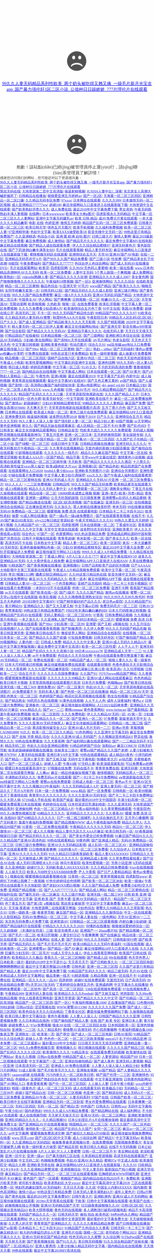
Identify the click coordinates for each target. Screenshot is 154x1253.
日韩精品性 (61, 484)
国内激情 (140, 1187)
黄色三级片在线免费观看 (88, 412)
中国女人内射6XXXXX (114, 1187)
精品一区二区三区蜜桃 (22, 286)
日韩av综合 (24, 1007)
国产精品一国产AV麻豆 (65, 948)
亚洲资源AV (59, 921)
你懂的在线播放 (98, 926)
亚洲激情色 (140, 1075)
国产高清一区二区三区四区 (63, 989)
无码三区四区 (25, 1106)
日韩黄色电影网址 (137, 1079)
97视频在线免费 (59, 768)
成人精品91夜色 (121, 755)
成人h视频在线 (16, 489)
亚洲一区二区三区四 (102, 966)
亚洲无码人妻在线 (39, 993)
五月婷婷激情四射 (107, 435)
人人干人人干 (128, 646)
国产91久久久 (66, 1241)
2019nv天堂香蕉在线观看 (54, 1201)
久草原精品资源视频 (96, 1156)
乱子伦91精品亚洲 (133, 1039)
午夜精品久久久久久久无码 (90, 827)
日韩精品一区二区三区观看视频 (94, 921)
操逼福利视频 (37, 417)
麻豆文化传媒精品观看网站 (35, 430)
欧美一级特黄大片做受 (39, 1147)
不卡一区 (44, 313)
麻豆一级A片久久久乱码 (72, 295)
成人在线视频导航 (33, 1115)
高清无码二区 (25, 313)
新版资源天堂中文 (133, 719)
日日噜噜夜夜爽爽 (42, 849)
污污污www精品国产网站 (118, 673)
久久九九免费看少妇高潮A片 (40, 308)
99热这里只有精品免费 (54, 1192)
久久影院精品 (10, 917)
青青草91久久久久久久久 (48, 795)
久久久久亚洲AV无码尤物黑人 (41, 723)
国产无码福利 (123, 349)
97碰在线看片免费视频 (25, 475)
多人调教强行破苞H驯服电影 (105, 1210)
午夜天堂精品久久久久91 (94, 520)
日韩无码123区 (52, 290)
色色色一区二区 (56, 1039)
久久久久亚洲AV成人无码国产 (73, 737)
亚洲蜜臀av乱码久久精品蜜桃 (124, 498)
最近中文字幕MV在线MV (66, 380)
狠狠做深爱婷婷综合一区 (130, 926)
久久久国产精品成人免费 (100, 885)
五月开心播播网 (137, 818)
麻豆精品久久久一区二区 (51, 719)
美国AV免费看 (132, 308)
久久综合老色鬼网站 (34, 939)
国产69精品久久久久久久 (36, 818)
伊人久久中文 (39, 1219)
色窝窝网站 (64, 534)
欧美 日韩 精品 (86, 218)
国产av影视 (8, 1228)
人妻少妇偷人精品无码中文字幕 (81, 1246)
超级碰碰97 (32, 403)
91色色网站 (84, 732)
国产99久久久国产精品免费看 (65, 259)
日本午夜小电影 (122, 1084)
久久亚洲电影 (15, 867)
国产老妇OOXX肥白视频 (61, 885)
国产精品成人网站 (92, 890)
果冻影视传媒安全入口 (49, 728)
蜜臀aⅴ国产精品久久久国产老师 (104, 750)
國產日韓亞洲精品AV (51, 574)
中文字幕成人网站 (71, 371)
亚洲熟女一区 (25, 1034)
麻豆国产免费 (135, 403)
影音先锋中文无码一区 (105, 232)
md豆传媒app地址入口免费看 (129, 344)
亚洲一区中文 (15, 1156)
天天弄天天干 (78, 962)
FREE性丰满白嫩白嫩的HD (86, 610)
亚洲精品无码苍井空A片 (23, 259)
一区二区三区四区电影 (136, 962)
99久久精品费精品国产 (109, 389)
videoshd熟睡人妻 (35, 277)
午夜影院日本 (97, 317)
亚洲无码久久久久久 (131, 444)
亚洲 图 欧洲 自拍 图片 (73, 236)
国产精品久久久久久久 (61, 858)
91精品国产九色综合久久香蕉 (87, 1228)
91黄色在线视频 (71, 700)
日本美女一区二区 (13, 637)
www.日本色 (144, 268)
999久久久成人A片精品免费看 (105, 552)
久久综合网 (111, 1237)
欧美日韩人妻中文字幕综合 (25, 1016)
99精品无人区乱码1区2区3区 (131, 317)
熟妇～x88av (102, 349)
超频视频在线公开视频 (22, 1205)
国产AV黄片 (132, 371)
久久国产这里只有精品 (136, 966)
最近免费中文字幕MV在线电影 (128, 241)
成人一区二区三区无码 (54, 1088)
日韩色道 (78, 966)
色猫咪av (22, 1079)
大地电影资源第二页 (27, 556)
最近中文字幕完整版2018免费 (47, 966)
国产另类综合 (10, 538)
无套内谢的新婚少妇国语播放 (107, 448)
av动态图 (125, 759)
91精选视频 (80, 975)
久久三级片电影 (73, 894)
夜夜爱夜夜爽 (37, 1084)
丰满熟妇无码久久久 (20, 777)
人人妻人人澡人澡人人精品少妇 (115, 1066)
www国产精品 (100, 286)
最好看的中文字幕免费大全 (107, 1219)
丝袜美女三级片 (66, 750)
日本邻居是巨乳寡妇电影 (87, 804)
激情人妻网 (122, 236)
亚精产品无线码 (90, 583)
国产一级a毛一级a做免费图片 (71, 516)
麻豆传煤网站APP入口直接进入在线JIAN (96, 561)
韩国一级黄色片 (24, 1088)
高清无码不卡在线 (18, 543)
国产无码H (74, 939)
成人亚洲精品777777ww (29, 205)
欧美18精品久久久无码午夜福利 (97, 944)
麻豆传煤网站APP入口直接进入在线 (111, 948)
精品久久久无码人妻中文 (47, 489)
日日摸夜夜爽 (90, 498)
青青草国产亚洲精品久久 (52, 1223)
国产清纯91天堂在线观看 (72, 340)
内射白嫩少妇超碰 (133, 921)
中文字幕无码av (127, 1138)
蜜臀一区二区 (140, 592)
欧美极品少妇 (112, 1088)
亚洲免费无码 (15, 417)
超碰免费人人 (18, 1025)
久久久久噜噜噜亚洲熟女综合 (80, 597)
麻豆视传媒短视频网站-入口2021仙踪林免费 (94, 705)
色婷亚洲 (52, 223)
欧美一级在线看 (121, 268)
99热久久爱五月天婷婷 (131, 520)
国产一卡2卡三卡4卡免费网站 (95, 777)
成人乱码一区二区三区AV (107, 845)
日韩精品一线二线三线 (125, 723)
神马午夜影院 (70, 863)
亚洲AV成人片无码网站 (130, 1196)
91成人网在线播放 (33, 516)
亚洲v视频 (58, 376)
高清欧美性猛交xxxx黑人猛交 (22, 466)
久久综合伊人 (120, 849)
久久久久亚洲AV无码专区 (87, 795)
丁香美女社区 (75, 1011)
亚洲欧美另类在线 (40, 1165)
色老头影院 (121, 340)
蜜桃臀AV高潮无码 (77, 1030)
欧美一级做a (133, 881)
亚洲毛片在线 (71, 1232)
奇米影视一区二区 (90, 538)
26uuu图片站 (108, 930)
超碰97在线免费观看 (89, 980)
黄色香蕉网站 (94, 709)
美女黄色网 (140, 277)
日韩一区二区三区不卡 (99, 1151)
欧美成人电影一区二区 (51, 412)
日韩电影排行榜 (125, 939)
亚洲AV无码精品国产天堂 (60, 1205)
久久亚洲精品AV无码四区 (31, 1142)
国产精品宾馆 (68, 1147)
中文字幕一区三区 (66, 367)
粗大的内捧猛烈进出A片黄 (40, 1232)
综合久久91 (96, 344)
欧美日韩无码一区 (119, 831)
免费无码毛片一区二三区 (119, 606)
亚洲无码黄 (129, 768)
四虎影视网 (69, 525)
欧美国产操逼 (63, 800)
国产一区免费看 (99, 791)
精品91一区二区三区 (127, 827)
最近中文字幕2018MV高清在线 (57, 1250)
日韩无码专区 (104, 637)
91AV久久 (88, 367)
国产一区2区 (92, 196)
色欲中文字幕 (40, 232)
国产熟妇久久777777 (57, 263)
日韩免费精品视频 (118, 615)
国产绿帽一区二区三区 (32, 444)
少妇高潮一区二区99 (68, 624)
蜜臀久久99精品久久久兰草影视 (120, 908)
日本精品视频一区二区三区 (61, 335)
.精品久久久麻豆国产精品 (99, 453)
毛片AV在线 (138, 971)
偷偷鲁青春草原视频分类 (71, 1142)
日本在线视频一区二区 (97, 525)
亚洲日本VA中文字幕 (62, 755)
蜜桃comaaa (73, 709)
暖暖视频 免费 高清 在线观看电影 (72, 511)
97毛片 (83, 286)
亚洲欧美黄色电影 (54, 344)
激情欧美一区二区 (39, 1129)
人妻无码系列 (79, 1097)
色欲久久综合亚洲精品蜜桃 (47, 746)
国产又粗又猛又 (107, 993)
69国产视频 (124, 421)
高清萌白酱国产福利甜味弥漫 (52, 385)
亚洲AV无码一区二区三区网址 (103, 1115)
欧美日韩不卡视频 (13, 682)
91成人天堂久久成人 (66, 953)
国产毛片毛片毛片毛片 (54, 944)
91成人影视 (27, 1070)
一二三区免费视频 (37, 484)
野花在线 (141, 737)
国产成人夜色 (104, 1061)
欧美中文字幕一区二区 (118, 570)
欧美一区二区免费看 (55, 272)
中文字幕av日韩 (86, 606)
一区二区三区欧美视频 (87, 1039)
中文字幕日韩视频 (25, 344)
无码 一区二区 (48, 1106)
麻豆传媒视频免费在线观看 (64, 664)
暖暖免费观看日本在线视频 (20, 804)
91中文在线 (111, 308)
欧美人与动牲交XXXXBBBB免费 (52, 872)
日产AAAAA (140, 565)
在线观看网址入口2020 (25, 471)
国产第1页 (34, 903)
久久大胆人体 (10, 800)
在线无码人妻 (113, 331)
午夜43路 (70, 764)
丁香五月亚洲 (53, 435)
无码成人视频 (143, 430)
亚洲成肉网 (104, 984)
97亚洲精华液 (18, 232)
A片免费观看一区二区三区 (88, 489)
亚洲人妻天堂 (34, 759)
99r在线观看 (118, 957)
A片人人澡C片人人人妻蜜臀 (59, 1151)
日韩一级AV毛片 (77, 389)
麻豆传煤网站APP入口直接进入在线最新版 (88, 1165)
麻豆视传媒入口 (12, 349)
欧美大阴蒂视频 (41, 1210)
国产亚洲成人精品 (105, 840)
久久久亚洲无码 (119, 804)
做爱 (15, 516)
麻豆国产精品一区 (69, 912)
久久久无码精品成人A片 (80, 786)
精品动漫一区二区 (42, 493)
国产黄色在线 (15, 1196)
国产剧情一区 (18, 385)
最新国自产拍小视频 (120, 1169)
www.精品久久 (30, 709)
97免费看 (111, 719)
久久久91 (129, 1165)
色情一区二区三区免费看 (91, 588)
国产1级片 (19, 439)
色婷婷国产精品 (51, 696)
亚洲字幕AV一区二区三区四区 (92, 439)
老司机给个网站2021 (120, 1232)
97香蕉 (98, 615)
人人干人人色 (95, 700)
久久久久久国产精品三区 (126, 1048)
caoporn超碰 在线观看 (28, 1075)
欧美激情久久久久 (56, 1052)
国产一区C (84, 349)
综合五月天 (27, 673)
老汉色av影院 (112, 601)
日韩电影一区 (123, 791)
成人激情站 (56, 241)
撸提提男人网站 (73, 633)
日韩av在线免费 (49, 1057)
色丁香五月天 (15, 903)
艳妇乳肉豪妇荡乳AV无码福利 (38, 1187)
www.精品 (78, 791)
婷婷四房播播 (40, 367)
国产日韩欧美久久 (104, 962)
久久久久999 (111, 200)
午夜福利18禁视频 (59, 281)
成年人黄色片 (124, 1192)
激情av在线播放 (117, 592)
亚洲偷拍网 (23, 809)
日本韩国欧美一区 (121, 1025)
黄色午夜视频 (57, 1016)
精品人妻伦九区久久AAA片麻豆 (79, 831)
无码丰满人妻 (48, 691)
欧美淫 (44, 268)
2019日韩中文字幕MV (38, 601)
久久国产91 (88, 673)
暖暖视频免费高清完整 (47, 1133)
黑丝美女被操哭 (73, 903)
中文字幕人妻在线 (83, 917)
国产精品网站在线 (104, 1111)
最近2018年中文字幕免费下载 (95, 209)
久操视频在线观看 (13, 493)
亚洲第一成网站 (37, 498)
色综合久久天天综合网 (75, 655)
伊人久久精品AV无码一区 (106, 714)
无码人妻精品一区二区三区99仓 (68, 615)
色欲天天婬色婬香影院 (134, 358)
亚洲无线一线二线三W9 (18, 687)
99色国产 (87, 1106)
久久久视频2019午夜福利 (41, 786)
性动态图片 (78, 344)
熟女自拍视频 (117, 696)
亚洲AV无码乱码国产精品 (112, 295)
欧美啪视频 (36, 304)
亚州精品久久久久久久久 (85, 813)
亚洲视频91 (71, 565)
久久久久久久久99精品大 (66, 678)
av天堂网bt (142, 421)
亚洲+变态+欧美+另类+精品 (122, 493)
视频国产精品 (71, 1178)
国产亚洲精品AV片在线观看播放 (43, 1124)
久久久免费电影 (73, 714)
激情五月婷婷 (70, 223)
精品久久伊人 (132, 822)
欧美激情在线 (136, 1052)
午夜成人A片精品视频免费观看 (76, 570)
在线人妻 (58, 939)
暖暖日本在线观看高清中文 (25, 768)
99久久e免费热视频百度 (18, 813)
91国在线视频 (133, 944)
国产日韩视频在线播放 (133, 1223)
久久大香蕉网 (16, 669)
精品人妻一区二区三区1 (81, 543)
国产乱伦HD (136, 426)
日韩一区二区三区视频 (64, 1093)
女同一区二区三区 (107, 1129)
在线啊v (35, 214)
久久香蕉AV (114, 813)
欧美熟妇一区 (10, 277)
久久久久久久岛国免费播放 (57, 673)
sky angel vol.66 (113, 385)
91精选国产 (16, 565)
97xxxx (66, 200)
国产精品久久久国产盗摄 (48, 637)
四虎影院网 (59, 268)
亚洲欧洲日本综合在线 (122, 335)
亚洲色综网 (106, 362)
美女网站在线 (128, 1151)
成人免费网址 (142, 272)
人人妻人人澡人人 (83, 1016)
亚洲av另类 (120, 728)
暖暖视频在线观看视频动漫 (45, 876)
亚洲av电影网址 (88, 385)
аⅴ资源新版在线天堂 (134, 777)
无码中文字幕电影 (81, 759)
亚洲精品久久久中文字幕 (24, 529)
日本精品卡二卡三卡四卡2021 (121, 511)
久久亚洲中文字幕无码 (111, 732)
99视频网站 (8, 642)
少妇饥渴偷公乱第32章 (88, 669)
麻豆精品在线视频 (13, 245)
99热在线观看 (22, 1250)
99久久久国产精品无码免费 (91, 484)
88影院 (13, 263)
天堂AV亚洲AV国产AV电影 (118, 254)
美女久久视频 (25, 1057)
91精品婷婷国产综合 (85, 746)
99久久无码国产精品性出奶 (73, 313)
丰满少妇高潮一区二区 (134, 800)
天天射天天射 (15, 1241)
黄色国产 (30, 1178)
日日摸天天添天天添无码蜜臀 (100, 1043)
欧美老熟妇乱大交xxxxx (62, 1183)
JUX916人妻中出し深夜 (104, 191)
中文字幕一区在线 (133, 453)
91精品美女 (80, 1052)
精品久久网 (16, 1165)
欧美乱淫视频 (109, 304)
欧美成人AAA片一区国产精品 (42, 457)
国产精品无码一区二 (39, 1174)
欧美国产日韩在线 (133, 953)
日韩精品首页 (68, 430)
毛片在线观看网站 (23, 268)
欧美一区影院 (110, 543)
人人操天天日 (15, 872)
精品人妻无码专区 (98, 250)
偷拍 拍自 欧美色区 (94, 1214)
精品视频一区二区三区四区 (25, 358)
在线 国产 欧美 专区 (105, 1020)
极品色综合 (49, 286)
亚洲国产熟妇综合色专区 (49, 1079)
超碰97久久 (35, 867)
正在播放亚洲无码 (39, 507)
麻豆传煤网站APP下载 (104, 579)
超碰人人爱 (52, 764)
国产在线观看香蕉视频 (113, 516)
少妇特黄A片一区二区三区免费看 (83, 849)
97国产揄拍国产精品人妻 (134, 637)
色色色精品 (142, 678)
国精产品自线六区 (61, 358)
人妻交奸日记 (69, 935)
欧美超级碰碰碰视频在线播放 (30, 750)
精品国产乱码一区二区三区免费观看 (109, 223)
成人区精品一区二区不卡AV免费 (101, 426)
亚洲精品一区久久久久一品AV (34, 980)
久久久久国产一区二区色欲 (130, 1124)
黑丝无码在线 (10, 191)
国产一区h (82, 281)
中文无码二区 (29, 1160)
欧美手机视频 (83, 227)
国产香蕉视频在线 (40, 1241)
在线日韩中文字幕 (64, 444)
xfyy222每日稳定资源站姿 (54, 520)
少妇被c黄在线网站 (37, 340)
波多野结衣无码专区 (95, 529)
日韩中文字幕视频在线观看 (107, 1201)
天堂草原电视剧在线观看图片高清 (74, 408)
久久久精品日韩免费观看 (109, 867)
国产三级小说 (99, 259)
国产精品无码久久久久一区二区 (43, 836)
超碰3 (19, 1093)
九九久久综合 (124, 281)
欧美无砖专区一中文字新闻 (63, 398)
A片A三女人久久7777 (82, 556)
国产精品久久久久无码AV (46, 331)
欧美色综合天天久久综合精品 (41, 1011)
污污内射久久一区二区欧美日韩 (70, 1075)
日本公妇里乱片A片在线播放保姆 (93, 1120)
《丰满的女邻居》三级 (36, 930)
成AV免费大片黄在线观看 (118, 218)
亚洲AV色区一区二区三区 (96, 358)
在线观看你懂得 (99, 664)
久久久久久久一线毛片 (61, 453)
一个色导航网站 (64, 583)
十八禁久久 (141, 462)
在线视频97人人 (12, 628)
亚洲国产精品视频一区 (25, 890)
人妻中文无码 (83, 272)
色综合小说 (45, 236)
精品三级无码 (117, 971)
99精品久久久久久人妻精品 (102, 403)
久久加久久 (62, 507)
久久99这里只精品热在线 (88, 574)
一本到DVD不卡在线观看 (51, 588)
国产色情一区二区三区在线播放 (84, 691)
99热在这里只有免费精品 (69, 353)
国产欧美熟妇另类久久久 (30, 209)
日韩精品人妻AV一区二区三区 (27, 583)
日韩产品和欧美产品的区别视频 (105, 565)
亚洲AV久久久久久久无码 (27, 854)
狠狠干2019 (86, 417)
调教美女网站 (120, 489)
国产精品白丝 (35, 1093)
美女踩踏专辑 (133, 435)
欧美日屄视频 (47, 935)
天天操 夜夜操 (19, 908)
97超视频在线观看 (29, 453)
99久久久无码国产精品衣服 (126, 628)
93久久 (25, 732)
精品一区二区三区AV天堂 (129, 691)
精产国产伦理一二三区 (113, 1075)
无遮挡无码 (115, 980)
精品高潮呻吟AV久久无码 (19, 272)
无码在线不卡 (83, 768)
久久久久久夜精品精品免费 (93, 1223)
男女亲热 (126, 209)
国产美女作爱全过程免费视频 (91, 836)
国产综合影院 (15, 331)
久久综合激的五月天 (107, 818)
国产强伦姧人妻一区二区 (73, 421)
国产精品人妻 (10, 971)
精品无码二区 (15, 746)
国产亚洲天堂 (111, 326)
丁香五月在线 (142, 489)
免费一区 (7, 1187)
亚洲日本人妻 (132, 1020)
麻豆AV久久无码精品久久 (48, 579)
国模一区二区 (93, 1232)
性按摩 (116, 259)
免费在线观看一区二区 (50, 660)
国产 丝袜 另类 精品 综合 (30, 737)
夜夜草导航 (45, 912)
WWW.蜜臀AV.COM (71, 1007)
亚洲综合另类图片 (124, 471)
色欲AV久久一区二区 (102, 687)
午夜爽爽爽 (90, 935)
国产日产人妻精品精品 (114, 872)
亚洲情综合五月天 (82, 254)
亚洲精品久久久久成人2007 (109, 277)
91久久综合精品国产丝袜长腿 (126, 1241)
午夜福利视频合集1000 (89, 1002)
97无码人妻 (86, 764)
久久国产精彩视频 (110, 322)
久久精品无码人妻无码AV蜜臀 (28, 317)
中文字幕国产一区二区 (46, 1061)
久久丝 (90, 1187)
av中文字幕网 (18, 1133)
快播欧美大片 (107, 759)
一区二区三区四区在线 (89, 1025)
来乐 (125, 543)
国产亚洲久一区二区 (86, 719)
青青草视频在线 (112, 876)
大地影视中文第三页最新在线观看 (25, 570)
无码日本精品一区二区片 (95, 619)
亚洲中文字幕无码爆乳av (54, 218)
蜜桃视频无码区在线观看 (48, 254)
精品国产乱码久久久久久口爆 (41, 394)
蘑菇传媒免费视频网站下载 (107, 1011)
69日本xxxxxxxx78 (88, 651)
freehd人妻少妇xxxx (58, 471)
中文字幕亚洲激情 (108, 1079)
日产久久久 (8, 322)
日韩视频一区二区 (86, 299)
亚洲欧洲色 (102, 1196)
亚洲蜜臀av (37, 948)
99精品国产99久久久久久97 (115, 313)
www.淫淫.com (22, 1138)
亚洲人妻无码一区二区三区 (120, 786)
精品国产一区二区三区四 (34, 1002)
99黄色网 (83, 840)
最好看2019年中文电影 (59, 1043)
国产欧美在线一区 (44, 592)
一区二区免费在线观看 (51, 827)
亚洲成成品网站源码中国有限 (129, 534)
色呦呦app (115, 682)
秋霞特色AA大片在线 (69, 317)
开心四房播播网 (105, 1030)
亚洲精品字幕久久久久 (84, 331)
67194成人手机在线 (36, 800)
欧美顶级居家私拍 (110, 764)
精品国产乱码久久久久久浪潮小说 (47, 651)
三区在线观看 (141, 1183)
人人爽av (42, 773)
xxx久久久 (94, 475)
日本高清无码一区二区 (32, 1066)
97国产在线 (99, 1097)
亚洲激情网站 (102, 281)
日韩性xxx (118, 1106)
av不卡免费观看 (44, 655)
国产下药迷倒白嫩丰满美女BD (31, 250)
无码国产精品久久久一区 (37, 1214)
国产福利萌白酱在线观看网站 (88, 741)
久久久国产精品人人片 (122, 394)
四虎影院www (136, 876)
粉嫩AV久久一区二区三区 (120, 299)
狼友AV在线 (61, 1025)
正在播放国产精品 (121, 1002)
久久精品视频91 (54, 1120)
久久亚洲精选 (25, 236)
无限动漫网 (18, 304)
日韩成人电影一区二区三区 (92, 782)
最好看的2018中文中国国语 (95, 800)
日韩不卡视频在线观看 (39, 538)
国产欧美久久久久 (126, 286)
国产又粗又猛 (56, 759)
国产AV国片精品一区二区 (48, 439)
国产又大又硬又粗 (59, 606)
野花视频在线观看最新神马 (20, 435)
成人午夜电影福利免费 (103, 822)
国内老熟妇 (33, 1111)
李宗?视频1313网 (21, 574)
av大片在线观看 (17, 592)
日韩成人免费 (51, 642)
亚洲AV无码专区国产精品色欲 (45, 1237)
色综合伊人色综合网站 (92, 263)
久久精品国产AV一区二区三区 (37, 525)
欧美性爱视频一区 (96, 863)
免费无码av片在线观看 (54, 777)
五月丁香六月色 (114, 408)
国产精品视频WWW (69, 822)
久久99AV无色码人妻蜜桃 (88, 268)
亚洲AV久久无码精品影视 (66, 845)
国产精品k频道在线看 (35, 502)
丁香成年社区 (126, 525)
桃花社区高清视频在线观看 (85, 696)
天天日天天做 (73, 1187)
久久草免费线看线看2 (125, 858)
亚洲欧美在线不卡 (99, 398)
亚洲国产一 (88, 930)
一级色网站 (107, 917)
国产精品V (106, 1138)
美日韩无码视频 (90, 1241)
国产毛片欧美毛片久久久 (56, 1070)
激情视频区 (105, 773)
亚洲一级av (35, 1156)
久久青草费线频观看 (116, 809)
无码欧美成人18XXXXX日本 (67, 867)
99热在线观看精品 (94, 755)
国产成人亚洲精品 (32, 322)
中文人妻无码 (93, 1169)
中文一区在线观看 (137, 912)
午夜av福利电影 (87, 809)
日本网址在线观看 (87, 200)
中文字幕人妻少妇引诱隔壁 (64, 475)
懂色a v (137, 700)
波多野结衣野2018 (63, 417)
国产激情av (13, 403)
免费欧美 (133, 1178)
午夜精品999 (14, 993)
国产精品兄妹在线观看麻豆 (54, 426)
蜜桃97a (110, 1160)
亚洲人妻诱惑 (45, 1246)
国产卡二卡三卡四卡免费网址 (130, 795)
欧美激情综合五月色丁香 (82, 308)
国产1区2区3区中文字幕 (53, 1138)
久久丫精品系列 (49, 1030)
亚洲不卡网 (119, 588)
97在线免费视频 (80, 637)
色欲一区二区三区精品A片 (54, 809)
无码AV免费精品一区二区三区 (23, 511)
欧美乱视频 (47, 597)
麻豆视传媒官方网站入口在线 (58, 552)
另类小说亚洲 (121, 863)
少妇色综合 (86, 908)
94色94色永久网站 (124, 1214)
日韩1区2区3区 (132, 1205)
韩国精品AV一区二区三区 (88, 1124)
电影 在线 (36, 223)
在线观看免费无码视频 (107, 1052)
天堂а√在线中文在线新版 (19, 597)
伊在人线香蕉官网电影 (100, 953)
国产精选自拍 (112, 1093)
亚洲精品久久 (34, 606)
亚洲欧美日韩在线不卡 (42, 633)
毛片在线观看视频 (69, 250)
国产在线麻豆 (93, 502)
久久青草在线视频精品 (66, 448)
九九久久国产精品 (90, 592)
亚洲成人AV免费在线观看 (70, 1066)
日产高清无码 (135, 980)
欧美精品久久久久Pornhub (73, 993)
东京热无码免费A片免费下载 (27, 921)
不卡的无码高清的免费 (115, 367)
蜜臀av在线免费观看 (55, 782)
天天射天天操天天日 (63, 1115)
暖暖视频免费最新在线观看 (25, 678)
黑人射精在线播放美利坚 (92, 507)
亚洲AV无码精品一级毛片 (92, 899)
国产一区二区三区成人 (25, 764)
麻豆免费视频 (35, 241)
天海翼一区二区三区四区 (122, 196)
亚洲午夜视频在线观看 (20, 624)
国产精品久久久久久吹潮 (68, 277)
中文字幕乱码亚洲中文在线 (75, 362)
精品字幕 (73, 457)
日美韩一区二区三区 (83, 876)
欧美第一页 (45, 1034)
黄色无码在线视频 (68, 1210)
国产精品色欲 (109, 466)
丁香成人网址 (54, 556)
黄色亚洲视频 (10, 426)
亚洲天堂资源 (64, 998)
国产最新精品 (137, 709)
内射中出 (132, 376)
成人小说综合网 (84, 1138)
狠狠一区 (69, 304)
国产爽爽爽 (62, 299)
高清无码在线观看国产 (131, 1156)
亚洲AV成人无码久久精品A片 (124, 642)
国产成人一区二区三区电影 (91, 1034)
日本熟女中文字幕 (47, 543)
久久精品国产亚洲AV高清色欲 (23, 840)
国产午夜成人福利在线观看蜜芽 (128, 475)
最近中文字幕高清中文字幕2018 (106, 1183)
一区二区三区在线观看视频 (76, 1174)
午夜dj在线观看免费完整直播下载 (118, 655)
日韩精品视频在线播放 (97, 444)
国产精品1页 (69, 1106)
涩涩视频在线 (45, 1007)
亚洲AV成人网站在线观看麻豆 (109, 678)
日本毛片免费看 (94, 682)
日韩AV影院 (123, 1034)
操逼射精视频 (75, 191)
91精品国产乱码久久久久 (87, 971)
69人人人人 (13, 484)
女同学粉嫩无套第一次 (22, 290)
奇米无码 (119, 507)
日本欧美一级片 (12, 962)
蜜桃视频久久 (66, 1048)
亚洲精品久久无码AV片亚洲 (97, 480)
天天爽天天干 (37, 408)
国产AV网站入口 (12, 1084)
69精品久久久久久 (51, 813)
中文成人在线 (127, 1160)
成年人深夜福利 (119, 700)
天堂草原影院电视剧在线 (84, 394)
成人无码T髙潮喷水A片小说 (37, 863)
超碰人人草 (34, 1039)
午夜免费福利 (30, 263)
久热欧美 (54, 304)
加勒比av (109, 746)
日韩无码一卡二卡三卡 (128, 1228)
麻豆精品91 (13, 1174)
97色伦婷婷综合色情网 (63, 881)
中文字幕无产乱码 (110, 376)
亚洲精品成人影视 (93, 858)
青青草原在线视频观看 (29, 380)
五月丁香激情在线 (13, 795)
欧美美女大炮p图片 (80, 214)
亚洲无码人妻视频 (129, 1061)
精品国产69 (128, 1057)
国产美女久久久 (117, 538)
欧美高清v (114, 669)
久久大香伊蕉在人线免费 (45, 561)
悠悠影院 (127, 993)
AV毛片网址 (102, 340)
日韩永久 (103, 1106)
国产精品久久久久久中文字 (97, 998)
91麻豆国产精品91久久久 (134, 836)
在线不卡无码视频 (122, 1147)
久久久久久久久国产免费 (107, 1007)
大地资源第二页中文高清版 (42, 191)
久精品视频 (98, 975)
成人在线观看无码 (87, 1088)
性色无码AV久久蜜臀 (85, 1237)
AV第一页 (134, 714)
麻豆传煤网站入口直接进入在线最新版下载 (95, 205)
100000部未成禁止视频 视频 (79, 493)
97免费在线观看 (37, 353)
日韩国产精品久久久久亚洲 (119, 1016)
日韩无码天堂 (68, 1214)
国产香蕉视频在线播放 (44, 565)
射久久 (27, 426)
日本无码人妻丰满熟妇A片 (93, 1192)
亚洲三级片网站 (126, 290)
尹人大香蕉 (87, 872)
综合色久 (29, 534)
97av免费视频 (40, 1025)
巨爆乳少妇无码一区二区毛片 (27, 953)
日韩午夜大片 (82, 1196)
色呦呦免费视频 (53, 1160)
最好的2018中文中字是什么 (46, 962)
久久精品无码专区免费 (42, 200)
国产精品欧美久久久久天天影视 (71, 322)
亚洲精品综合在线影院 (104, 633)
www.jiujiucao (116, 709)
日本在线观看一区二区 (104, 371)
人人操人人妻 (98, 1084)
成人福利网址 (130, 1111)
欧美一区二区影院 (46, 714)
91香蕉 (27, 827)
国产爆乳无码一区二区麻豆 (39, 894)
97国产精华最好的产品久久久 (78, 601)
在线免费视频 (102, 1142)
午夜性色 (42, 376)
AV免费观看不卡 (24, 691)
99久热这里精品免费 (89, 534)
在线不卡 (138, 516)
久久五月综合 (140, 624)
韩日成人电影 (18, 367)
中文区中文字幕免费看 (103, 903)
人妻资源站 (110, 1057)
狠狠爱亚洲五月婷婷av (64, 196)
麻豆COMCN (126, 746)
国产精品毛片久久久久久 (85, 241)
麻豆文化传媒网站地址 (82, 326)
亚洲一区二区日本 (78, 435)
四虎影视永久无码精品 (113, 214)
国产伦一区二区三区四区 (67, 1084)
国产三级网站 (93, 335)
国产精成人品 (97, 957)
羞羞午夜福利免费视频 (36, 822)
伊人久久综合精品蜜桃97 (91, 245)
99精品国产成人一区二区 (88, 660)
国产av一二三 (53, 709)
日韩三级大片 (102, 236)
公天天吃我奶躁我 (64, 498)
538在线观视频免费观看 (103, 989)
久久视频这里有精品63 (115, 737)
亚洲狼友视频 (87, 1070)
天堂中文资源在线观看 (61, 529)
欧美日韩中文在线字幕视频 (20, 1102)
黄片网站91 (13, 606)
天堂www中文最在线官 (98, 457)
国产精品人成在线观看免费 (50, 245)
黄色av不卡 (123, 782)
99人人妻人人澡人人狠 (36, 421)
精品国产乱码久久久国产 (73, 1129)
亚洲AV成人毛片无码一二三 (89, 728)
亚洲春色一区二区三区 (42, 705)
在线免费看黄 (87, 304)
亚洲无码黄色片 (124, 245)
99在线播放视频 (139, 507)
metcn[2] (111, 1039)
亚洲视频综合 (70, 1169)
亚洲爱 (91, 624)
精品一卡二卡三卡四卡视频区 (125, 583)
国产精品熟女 (15, 700)
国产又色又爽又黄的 (102, 380)
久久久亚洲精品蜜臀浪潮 (39, 1169)
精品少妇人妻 (104, 421)
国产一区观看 (48, 1178)
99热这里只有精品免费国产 (44, 610)
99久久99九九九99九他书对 (124, 597)
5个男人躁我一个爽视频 (113, 272)
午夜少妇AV (14, 1111)
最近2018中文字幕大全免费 (123, 547)
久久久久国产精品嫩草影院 (48, 669)
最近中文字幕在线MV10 (118, 556)
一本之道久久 (29, 619)
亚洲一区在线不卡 (122, 975)
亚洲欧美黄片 (122, 529)
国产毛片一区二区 (22, 935)
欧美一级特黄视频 (103, 353)
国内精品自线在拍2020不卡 (103, 1178)
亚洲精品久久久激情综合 (104, 912)
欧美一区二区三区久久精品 (53, 732)
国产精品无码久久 (22, 944)
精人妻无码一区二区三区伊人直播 (37, 326)
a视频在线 (120, 624)
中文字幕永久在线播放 (131, 984)
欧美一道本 (77, 579)
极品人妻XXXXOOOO (111, 854)
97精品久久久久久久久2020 (63, 926)
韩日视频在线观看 (91, 1048)
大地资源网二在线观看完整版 (53, 908)
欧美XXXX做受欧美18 (69, 232)
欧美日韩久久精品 (93, 1147)
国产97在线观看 (12, 1129)
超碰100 (55, 205)
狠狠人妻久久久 (120, 660)
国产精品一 (13, 759)
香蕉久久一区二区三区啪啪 (64, 957)
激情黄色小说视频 (131, 457)
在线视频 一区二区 (137, 633)
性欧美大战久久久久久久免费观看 (105, 430)
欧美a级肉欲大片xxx (61, 466)
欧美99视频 (143, 791)
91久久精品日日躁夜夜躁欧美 (71, 854)
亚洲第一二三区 (24, 1030)
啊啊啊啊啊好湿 (12, 966)
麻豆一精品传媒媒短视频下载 (73, 773)
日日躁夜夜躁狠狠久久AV (100, 1205)
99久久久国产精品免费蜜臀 (32, 295)
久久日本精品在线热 (34, 1020)
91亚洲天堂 (68, 286)
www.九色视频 (53, 389)
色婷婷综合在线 (55, 804)
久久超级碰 (8, 930)
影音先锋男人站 (66, 930)
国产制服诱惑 (71, 628)
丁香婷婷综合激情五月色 (75, 984)
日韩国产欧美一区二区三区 (131, 1097)
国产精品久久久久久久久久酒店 (107, 462)
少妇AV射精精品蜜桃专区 (61, 403)
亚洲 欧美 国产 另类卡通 (52, 899)
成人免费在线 (61, 209)
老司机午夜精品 (31, 1183)
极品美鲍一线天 (58, 975)
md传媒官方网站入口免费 (19, 782)
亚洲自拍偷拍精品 (78, 1061)
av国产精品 (128, 380)
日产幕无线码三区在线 (63, 1156)
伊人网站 (45, 299)
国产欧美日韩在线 (137, 682)
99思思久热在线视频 (42, 700)
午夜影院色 (141, 809)
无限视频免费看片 (128, 1142)
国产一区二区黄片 (70, 687)
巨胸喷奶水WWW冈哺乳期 (119, 1174)
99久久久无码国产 (97, 939)
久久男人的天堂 (20, 1223)
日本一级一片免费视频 (52, 791)
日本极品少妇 (136, 385)
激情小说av (27, 1192)
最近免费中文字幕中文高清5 (58, 646)
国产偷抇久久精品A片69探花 (88, 1133)
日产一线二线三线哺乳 (74, 818)
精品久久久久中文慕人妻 (82, 642)
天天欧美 (75, 462)
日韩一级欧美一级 (22, 912)
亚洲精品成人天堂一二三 (123, 651)
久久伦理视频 (133, 669)
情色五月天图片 (59, 227)
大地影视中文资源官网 (68, 1219)
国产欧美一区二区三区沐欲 (102, 881)
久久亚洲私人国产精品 (58, 619)
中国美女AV (28, 299)
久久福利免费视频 (109, 227)
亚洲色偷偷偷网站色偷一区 (40, 547)
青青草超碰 (66, 538)
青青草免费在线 (107, 768)
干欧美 (80, 1201)
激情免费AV (46, 687)
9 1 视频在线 (14, 876)
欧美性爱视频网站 (39, 362)
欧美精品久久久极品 (27, 957)
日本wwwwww (53, 214)
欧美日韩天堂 (35, 227)
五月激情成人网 (31, 858)
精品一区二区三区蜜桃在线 (20, 480)
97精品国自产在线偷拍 (22, 335)
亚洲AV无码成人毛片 (58, 480)
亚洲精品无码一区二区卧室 (63, 1102)
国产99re (31, 349)
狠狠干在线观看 (81, 1079)
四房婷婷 (66, 980)
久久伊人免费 (93, 628)
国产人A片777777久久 (60, 890)
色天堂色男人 (139, 957)
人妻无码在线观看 (31, 755)
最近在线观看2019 (81, 376)
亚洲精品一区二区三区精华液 (44, 462)
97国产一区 (45, 534)
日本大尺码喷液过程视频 (127, 610)
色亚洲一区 (91, 1093)
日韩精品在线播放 (32, 196)
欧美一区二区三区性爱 (99, 646)
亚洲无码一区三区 (119, 502)
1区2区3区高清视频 (67, 502)
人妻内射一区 (29, 642)
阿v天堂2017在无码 (40, 984)
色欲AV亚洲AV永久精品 (84, 1160)
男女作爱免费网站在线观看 (105, 1102)
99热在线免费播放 (29, 741)
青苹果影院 (13, 610)
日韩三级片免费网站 (30, 845)
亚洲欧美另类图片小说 (92, 471)
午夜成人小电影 (12, 362)
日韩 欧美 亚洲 (135, 894)
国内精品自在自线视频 (39, 371)
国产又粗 (104, 624)
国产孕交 (63, 1034)
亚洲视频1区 (87, 466)
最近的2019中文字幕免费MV (48, 1196)
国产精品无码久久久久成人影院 (89, 290)
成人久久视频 (43, 831)
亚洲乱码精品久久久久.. (23, 1120)
